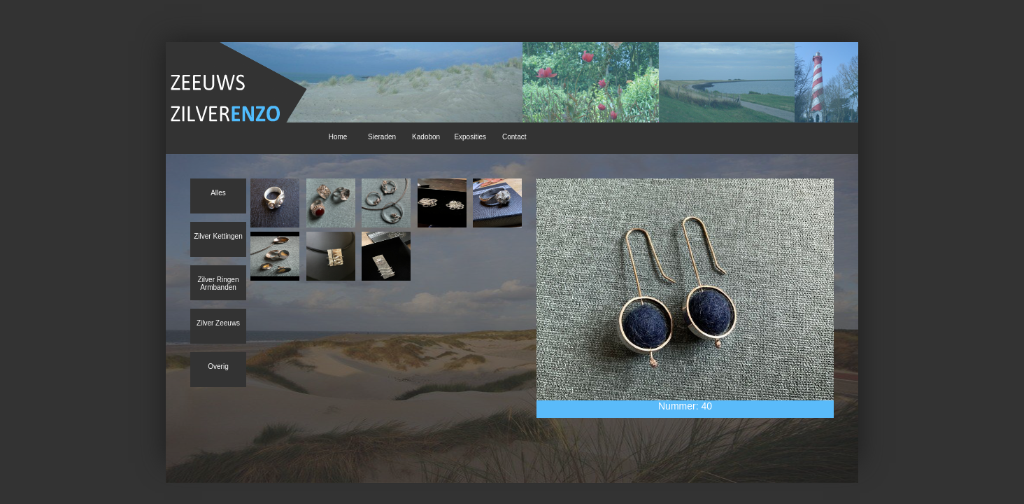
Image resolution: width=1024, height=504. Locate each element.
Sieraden (382, 137)
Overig (218, 366)
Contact (514, 137)
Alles (218, 193)
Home (338, 137)
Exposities (470, 137)
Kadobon (426, 137)
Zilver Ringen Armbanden (218, 283)
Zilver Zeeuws (218, 323)
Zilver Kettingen (218, 236)
